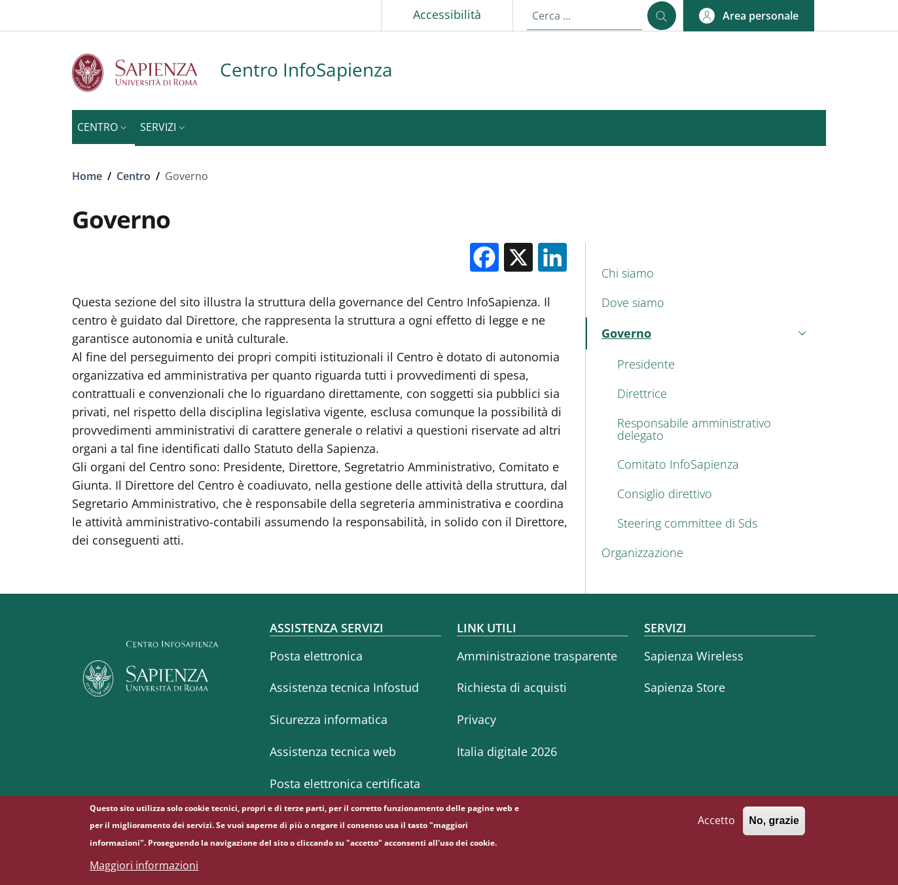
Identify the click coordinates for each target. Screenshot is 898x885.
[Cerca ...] (661, 15)
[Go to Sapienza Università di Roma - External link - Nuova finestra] (146, 72)
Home (87, 176)
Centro (134, 176)
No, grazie (774, 826)
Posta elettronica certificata (345, 783)
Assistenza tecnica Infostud (344, 687)
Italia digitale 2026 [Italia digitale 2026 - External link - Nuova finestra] (507, 751)
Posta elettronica (316, 656)
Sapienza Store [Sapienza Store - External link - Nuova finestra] (684, 687)
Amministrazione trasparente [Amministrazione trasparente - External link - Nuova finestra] (537, 656)
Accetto (716, 826)
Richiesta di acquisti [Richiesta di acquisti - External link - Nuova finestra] (512, 687)
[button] (748, 15)
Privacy (476, 719)
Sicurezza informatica (328, 719)
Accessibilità (447, 14)
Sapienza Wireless (694, 656)
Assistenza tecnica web (333, 751)
